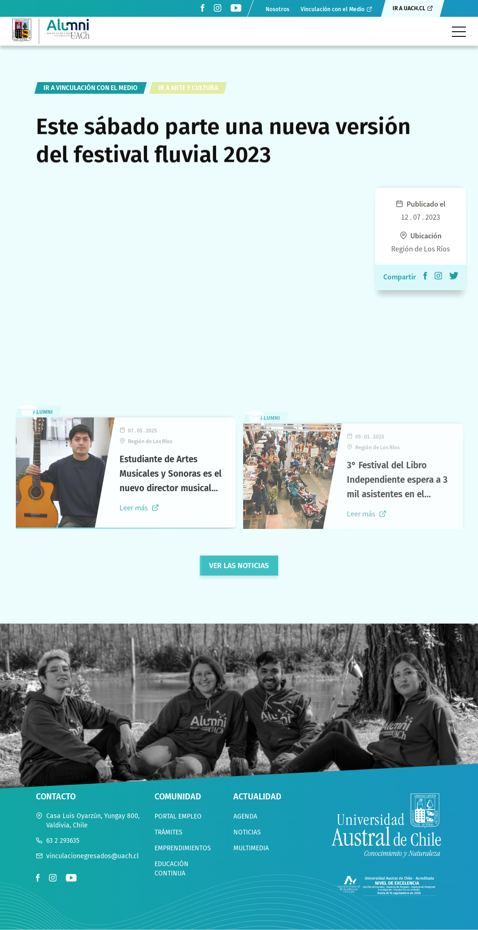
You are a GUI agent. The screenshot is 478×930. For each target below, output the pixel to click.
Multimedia (251, 848)
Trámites (169, 832)
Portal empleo (178, 816)
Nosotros (277, 9)
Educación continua (172, 868)
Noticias (247, 832)
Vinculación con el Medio (333, 9)
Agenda (245, 816)
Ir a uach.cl (409, 8)
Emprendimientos (183, 848)
